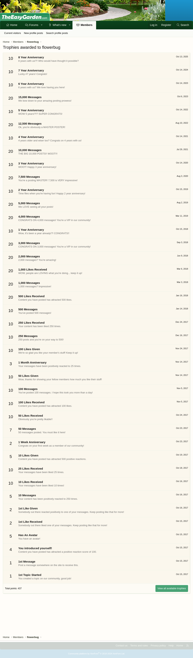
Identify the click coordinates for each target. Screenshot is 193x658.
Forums (33, 24)
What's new (59, 24)
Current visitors (12, 33)
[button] (41, 25)
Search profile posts (57, 33)
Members (86, 24)
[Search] (183, 25)
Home (13, 24)
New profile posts (33, 33)
